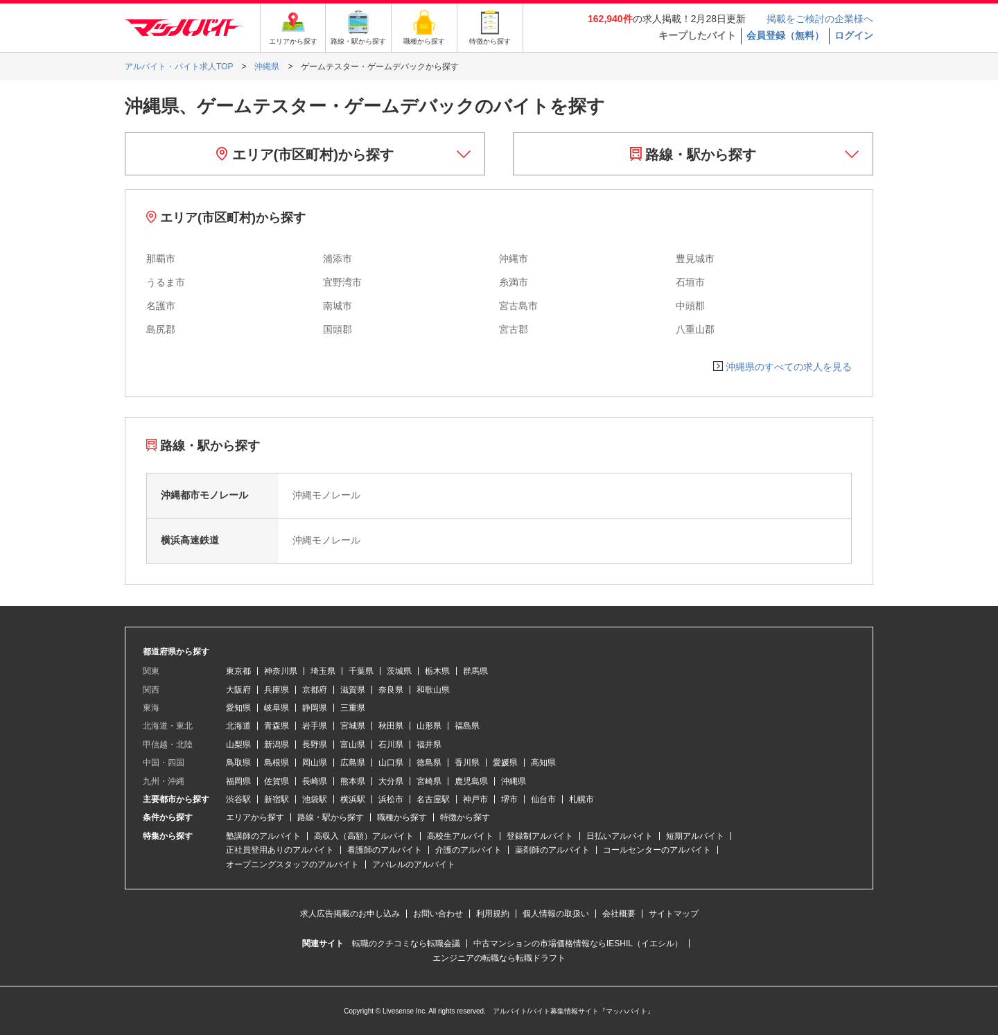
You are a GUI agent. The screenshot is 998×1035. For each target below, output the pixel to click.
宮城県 (352, 726)
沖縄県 (513, 781)
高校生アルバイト (460, 836)
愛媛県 (505, 762)
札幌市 (581, 799)
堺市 (509, 799)
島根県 (276, 762)
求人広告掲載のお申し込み (350, 914)
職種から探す (402, 817)
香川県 (467, 762)
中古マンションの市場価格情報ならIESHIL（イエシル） (578, 943)
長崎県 (314, 781)
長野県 (314, 744)
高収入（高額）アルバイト (364, 836)
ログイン (853, 35)
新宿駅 (276, 799)
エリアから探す (255, 817)
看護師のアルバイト (384, 850)
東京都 (238, 671)
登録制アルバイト (540, 836)
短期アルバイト (695, 836)
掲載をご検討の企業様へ (820, 18)
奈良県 (390, 690)
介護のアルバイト (468, 850)
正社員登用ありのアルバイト (280, 850)
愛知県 (238, 708)
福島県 (467, 726)
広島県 (352, 762)
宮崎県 (429, 781)
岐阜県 (276, 708)
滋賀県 (352, 690)
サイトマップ (674, 914)
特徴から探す (465, 817)
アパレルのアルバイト (413, 864)
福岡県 (238, 781)
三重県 (352, 708)
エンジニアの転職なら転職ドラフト (499, 958)
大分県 (390, 781)
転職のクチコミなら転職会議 (406, 943)
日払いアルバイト (619, 836)
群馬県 (475, 671)
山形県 (429, 726)
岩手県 (314, 726)
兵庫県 (276, 690)
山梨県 (238, 744)
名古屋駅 (433, 799)
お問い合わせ (438, 914)
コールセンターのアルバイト (657, 850)
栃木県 (437, 671)
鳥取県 (238, 762)
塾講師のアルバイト (263, 836)
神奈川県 (280, 671)
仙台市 (543, 799)
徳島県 (429, 762)
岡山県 (314, 762)
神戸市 (475, 799)
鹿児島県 (471, 781)
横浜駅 (352, 799)
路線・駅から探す (693, 154)
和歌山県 (433, 690)
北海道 (238, 726)
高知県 (543, 762)
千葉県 (361, 671)
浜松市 (390, 799)
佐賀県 (276, 781)
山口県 (390, 762)
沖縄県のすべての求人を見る (789, 366)
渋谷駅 (238, 799)
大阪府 (238, 690)
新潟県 (276, 744)
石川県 (390, 744)
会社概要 (619, 914)
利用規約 (492, 914)
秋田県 (390, 726)
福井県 (429, 744)
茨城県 (399, 671)
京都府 (314, 690)
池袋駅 (314, 799)
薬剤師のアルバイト (552, 850)
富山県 (352, 744)
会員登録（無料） (785, 35)
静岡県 (314, 708)
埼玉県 (322, 671)
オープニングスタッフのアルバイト (292, 864)
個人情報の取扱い (556, 914)
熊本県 (352, 781)
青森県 (276, 726)
